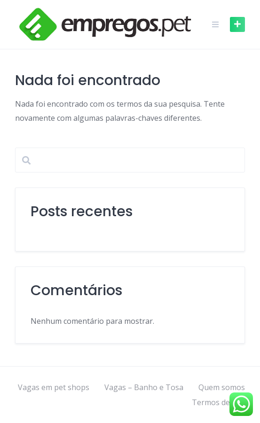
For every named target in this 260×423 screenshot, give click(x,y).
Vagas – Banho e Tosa (143, 387)
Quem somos (221, 387)
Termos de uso (218, 402)
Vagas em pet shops (53, 387)
